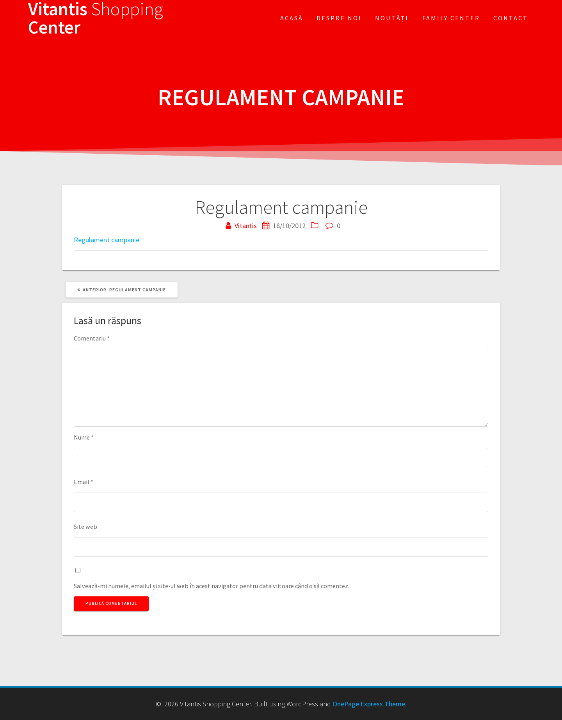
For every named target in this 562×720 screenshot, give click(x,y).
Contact (510, 18)
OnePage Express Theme (369, 703)
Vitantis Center (95, 18)
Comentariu (92, 338)
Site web (85, 526)
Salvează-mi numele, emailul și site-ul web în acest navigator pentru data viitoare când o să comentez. (211, 586)
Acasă (291, 18)
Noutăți (392, 18)
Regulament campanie (106, 239)
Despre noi (339, 18)
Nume (84, 437)
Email (83, 482)
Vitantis (246, 225)
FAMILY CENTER (451, 18)
